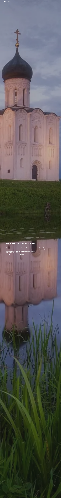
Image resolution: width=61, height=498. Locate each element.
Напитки (33, 1)
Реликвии (43, 251)
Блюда (28, 1)
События (39, 1)
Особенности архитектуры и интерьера (47, 249)
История (43, 247)
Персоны (46, 1)
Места (23, 1)
